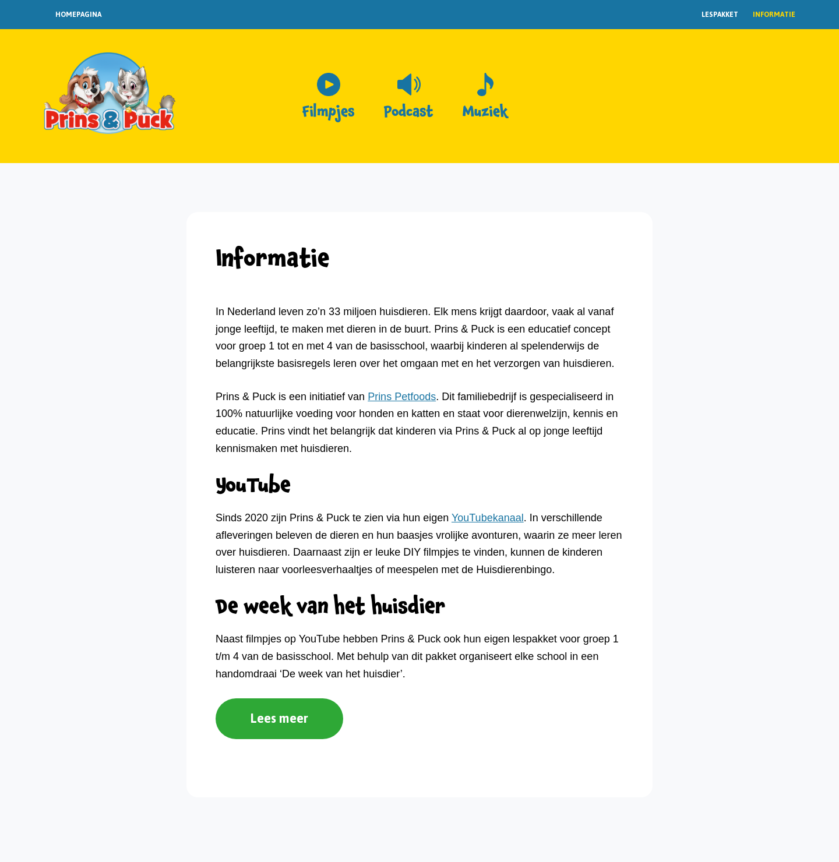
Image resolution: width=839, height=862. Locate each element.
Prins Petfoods (402, 396)
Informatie (774, 15)
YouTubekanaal (488, 518)
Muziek (485, 112)
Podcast (408, 112)
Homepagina (78, 15)
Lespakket (719, 15)
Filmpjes (328, 112)
